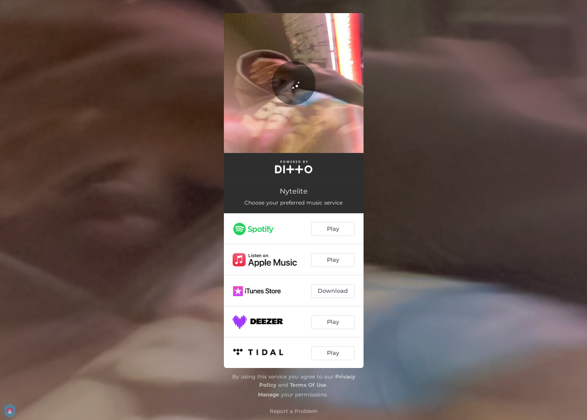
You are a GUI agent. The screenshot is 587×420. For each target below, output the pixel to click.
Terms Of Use (308, 385)
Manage (268, 394)
